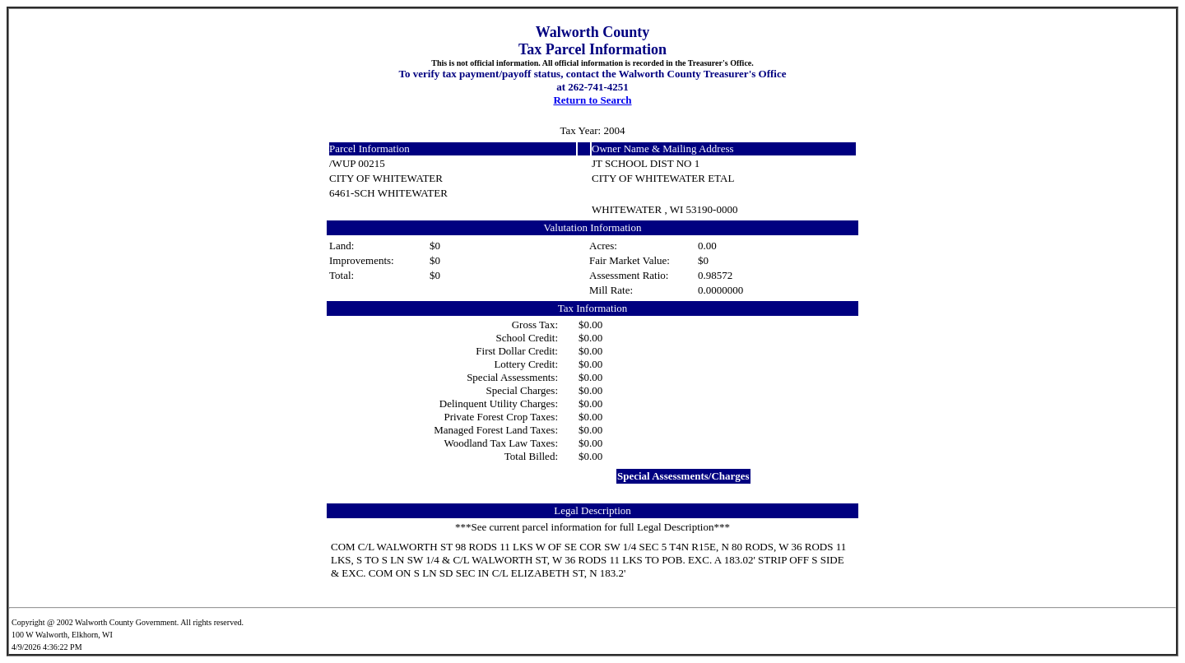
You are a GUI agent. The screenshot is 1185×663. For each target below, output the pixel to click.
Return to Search (592, 100)
